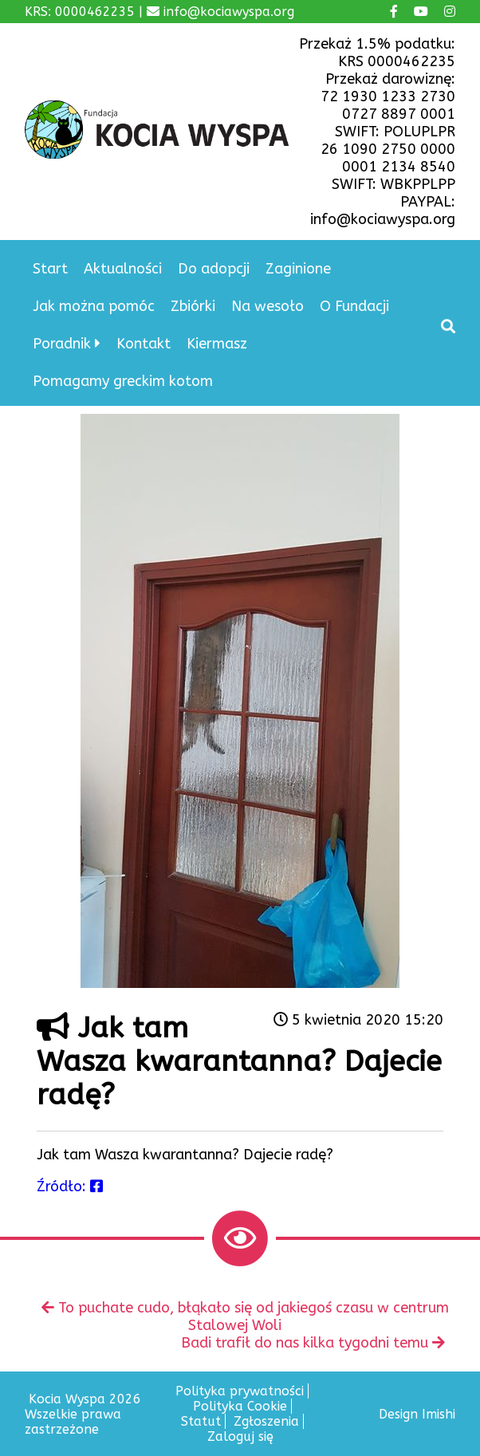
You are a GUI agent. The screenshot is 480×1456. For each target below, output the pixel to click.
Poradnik (62, 343)
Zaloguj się (240, 1436)
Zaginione (298, 268)
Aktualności (123, 268)
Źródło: (70, 1186)
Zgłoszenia (266, 1421)
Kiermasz (217, 343)
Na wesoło (267, 306)
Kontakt (143, 343)
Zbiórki (193, 306)
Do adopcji (214, 268)
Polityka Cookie (240, 1406)
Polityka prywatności (239, 1391)
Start (50, 268)
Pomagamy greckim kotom (123, 381)
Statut (201, 1421)
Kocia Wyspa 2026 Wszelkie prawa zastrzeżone (83, 1414)
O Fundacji (354, 306)
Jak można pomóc (94, 306)
